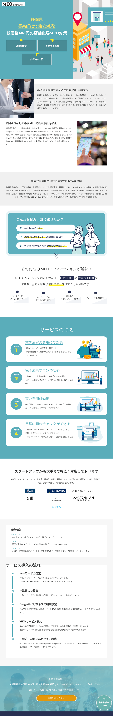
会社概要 (83, 713)
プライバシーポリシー (100, 713)
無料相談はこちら (56, 684)
